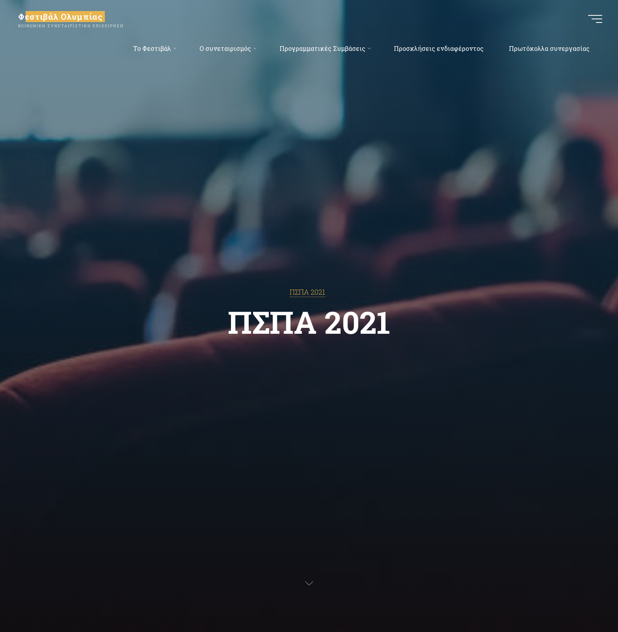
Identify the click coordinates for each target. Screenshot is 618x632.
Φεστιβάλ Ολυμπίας (60, 16)
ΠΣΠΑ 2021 (307, 292)
